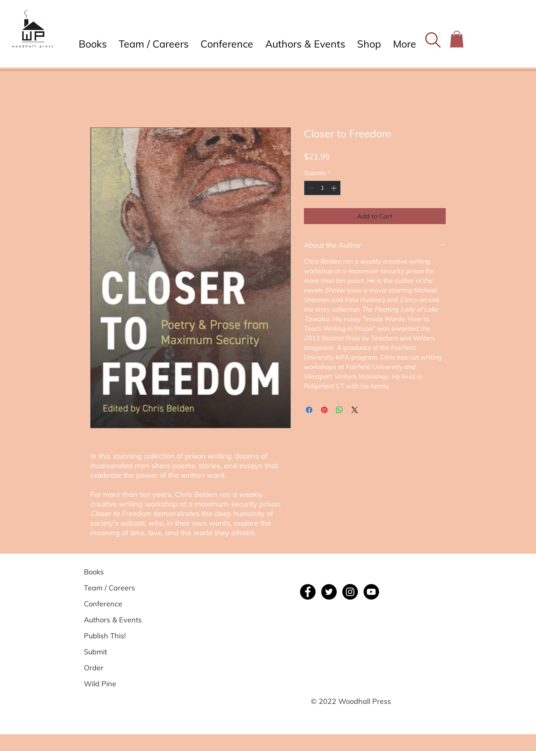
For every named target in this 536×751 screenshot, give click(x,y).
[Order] (112, 668)
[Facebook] (308, 592)
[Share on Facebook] (309, 410)
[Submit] (112, 652)
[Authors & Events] (113, 620)
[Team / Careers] (112, 588)
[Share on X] (354, 410)
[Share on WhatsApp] (339, 410)
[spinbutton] (322, 188)
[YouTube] (371, 592)
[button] (433, 40)
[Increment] (334, 188)
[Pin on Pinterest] (324, 410)
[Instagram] (350, 592)
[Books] (112, 572)
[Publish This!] (112, 636)
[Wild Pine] (112, 683)
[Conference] (112, 604)
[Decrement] (310, 188)
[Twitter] (329, 592)
